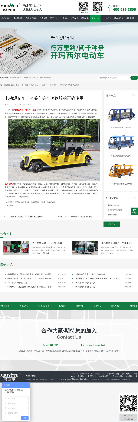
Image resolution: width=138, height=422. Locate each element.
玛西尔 (17, 202)
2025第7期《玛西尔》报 (85, 283)
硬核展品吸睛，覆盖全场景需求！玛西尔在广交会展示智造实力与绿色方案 (30, 274)
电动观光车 (18, 110)
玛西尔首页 (6, 18)
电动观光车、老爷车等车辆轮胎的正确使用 (65, 85)
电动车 (43, 202)
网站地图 (133, 306)
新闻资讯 (34, 85)
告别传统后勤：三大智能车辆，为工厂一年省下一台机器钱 (49, 243)
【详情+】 (46, 253)
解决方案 (85, 18)
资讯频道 (25, 85)
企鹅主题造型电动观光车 (121, 127)
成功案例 (74, 18)
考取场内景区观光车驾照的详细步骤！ (91, 274)
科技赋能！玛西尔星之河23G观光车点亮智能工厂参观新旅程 (30, 287)
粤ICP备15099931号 (39, 379)
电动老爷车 (51, 202)
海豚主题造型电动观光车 (121, 156)
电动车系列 (18, 18)
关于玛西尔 (106, 18)
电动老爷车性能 (15, 78)
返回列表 (111, 224)
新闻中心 (95, 18)
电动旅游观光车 (46, 78)
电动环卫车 (70, 383)
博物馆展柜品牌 (113, 374)
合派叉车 (43, 18)
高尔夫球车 (126, 379)
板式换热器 (126, 374)
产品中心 (54, 18)
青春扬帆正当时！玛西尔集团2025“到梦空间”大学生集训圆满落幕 (98, 278)
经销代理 (64, 18)
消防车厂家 (100, 374)
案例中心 (80, 306)
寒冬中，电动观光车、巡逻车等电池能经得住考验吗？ (79, 217)
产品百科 (44, 85)
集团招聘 (130, 18)
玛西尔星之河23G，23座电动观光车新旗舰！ (118, 243)
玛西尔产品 (9, 184)
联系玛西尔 (118, 18)
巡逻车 (35, 110)
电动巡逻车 (35, 202)
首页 (17, 85)
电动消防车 (115, 379)
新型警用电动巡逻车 (31, 78)
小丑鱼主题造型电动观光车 (121, 184)
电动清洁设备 (31, 18)
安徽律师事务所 (86, 374)
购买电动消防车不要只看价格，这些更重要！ (30, 217)
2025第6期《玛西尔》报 (85, 287)
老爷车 (28, 110)
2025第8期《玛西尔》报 (17, 283)
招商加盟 (62, 306)
